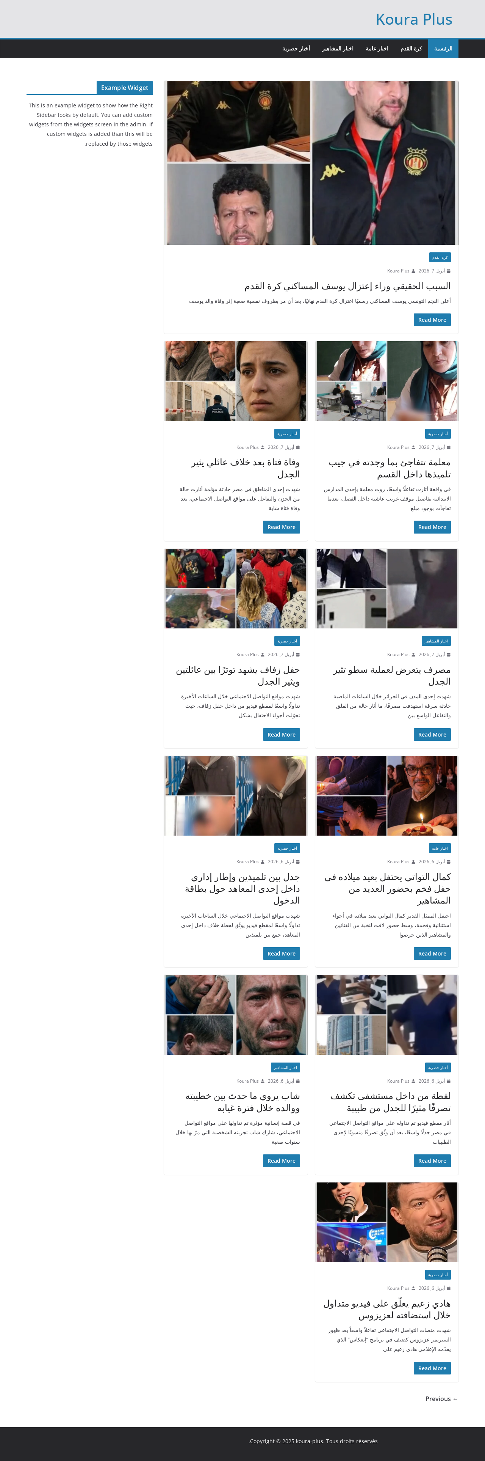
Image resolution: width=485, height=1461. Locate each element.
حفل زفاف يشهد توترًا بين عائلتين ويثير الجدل (238, 675)
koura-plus (309, 1441)
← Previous (442, 1399)
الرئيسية (443, 48)
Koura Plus (413, 18)
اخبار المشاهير (338, 48)
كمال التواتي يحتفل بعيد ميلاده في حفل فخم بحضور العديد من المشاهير (387, 888)
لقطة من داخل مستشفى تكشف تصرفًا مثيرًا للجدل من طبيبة (390, 1101)
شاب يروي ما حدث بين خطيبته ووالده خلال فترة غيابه (242, 1101)
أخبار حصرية (296, 48)
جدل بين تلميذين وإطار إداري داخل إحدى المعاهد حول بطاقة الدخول (242, 888)
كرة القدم (411, 48)
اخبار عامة (377, 48)
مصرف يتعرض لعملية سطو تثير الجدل (392, 675)
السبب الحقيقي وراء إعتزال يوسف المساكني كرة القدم (347, 285)
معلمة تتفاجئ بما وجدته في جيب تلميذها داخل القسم (390, 467)
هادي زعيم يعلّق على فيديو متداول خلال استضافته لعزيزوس (387, 1309)
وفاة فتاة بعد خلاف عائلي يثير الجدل (245, 467)
